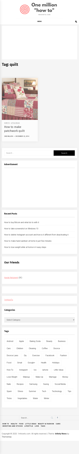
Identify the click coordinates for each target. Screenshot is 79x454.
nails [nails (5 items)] (9, 384)
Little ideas (30, 424)
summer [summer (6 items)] (32, 391)
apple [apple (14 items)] (21, 341)
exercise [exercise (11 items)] (36, 355)
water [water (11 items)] (35, 398)
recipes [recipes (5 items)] (20, 384)
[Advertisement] (39, 42)
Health (14, 424)
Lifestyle (28, 426)
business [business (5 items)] (62, 341)
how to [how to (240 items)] (10, 370)
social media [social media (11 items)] (60, 384)
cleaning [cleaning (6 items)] (32, 348)
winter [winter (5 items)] (46, 398)
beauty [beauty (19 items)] (49, 341)
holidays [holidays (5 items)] (55, 363)
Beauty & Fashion (46, 424)
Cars (58, 424)
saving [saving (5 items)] (46, 384)
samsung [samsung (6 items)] (33, 384)
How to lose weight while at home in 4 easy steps (25, 247)
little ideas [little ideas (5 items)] (58, 370)
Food (21, 424)
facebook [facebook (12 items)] (50, 355)
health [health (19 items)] (43, 363)
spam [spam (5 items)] (9, 391)
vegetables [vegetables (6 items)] (22, 398)
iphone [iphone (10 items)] (45, 370)
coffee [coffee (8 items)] (45, 348)
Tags (43, 426)
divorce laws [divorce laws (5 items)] (12, 355)
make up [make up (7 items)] (39, 377)
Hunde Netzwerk (11, 277)
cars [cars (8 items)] (9, 348)
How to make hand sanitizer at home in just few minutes (27, 241)
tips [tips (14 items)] (69, 391)
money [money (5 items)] (65, 377)
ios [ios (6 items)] (35, 370)
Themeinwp (7, 437)
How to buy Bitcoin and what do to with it (21, 222)
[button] (76, 22)
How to (5, 424)
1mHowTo (8, 300)
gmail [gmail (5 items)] (19, 363)
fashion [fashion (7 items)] (63, 355)
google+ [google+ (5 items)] (31, 363)
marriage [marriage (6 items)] (53, 377)
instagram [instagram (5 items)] (23, 370)
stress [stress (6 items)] (20, 391)
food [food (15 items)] (9, 363)
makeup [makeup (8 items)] (26, 377)
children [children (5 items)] (19, 348)
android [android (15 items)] (10, 341)
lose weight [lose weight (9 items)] (12, 377)
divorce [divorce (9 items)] (57, 348)
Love (37, 426)
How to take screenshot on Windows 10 (21, 228)
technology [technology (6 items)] (57, 391)
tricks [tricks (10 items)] (9, 398)
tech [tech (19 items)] (44, 391)
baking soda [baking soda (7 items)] (35, 341)
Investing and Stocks (12, 426)
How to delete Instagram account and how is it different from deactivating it (36, 235)
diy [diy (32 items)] (25, 355)
